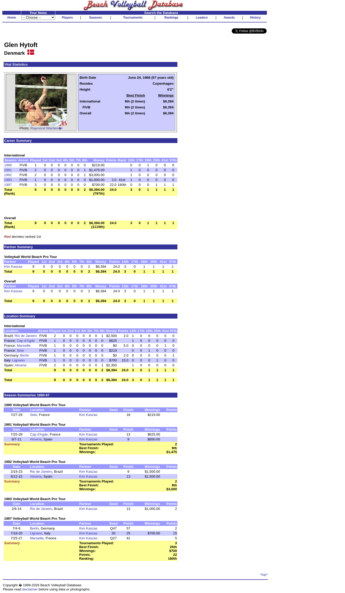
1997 (8, 185)
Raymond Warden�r (47, 128)
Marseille (24, 345)
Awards (229, 17)
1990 (8, 165)
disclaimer (30, 589)
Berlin (24, 355)
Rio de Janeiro (26, 336)
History (255, 17)
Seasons (95, 17)
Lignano (18, 360)
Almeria (20, 365)
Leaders (202, 17)
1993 (8, 180)
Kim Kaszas (13, 266)
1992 (8, 175)
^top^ (264, 574)
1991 (8, 170)
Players (67, 17)
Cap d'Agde (26, 341)
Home (11, 17)
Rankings (171, 17)
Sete (20, 350)
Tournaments (132, 17)
